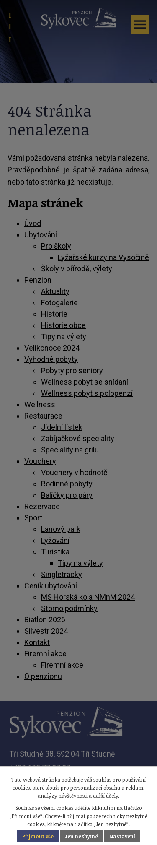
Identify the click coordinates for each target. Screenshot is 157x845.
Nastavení (122, 836)
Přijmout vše (38, 836)
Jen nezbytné (81, 836)
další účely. (106, 795)
